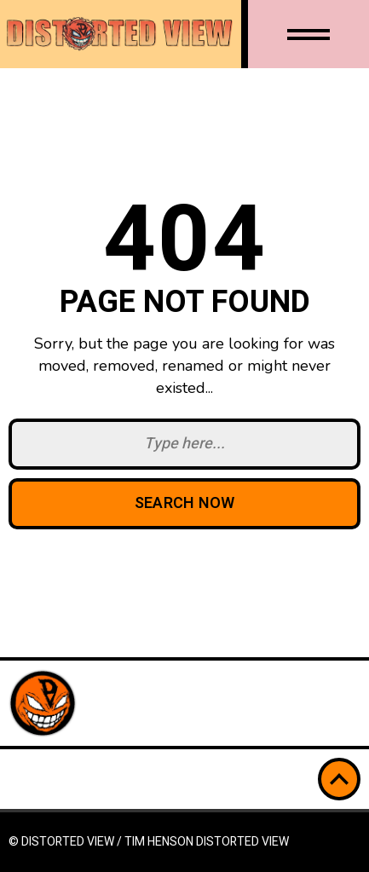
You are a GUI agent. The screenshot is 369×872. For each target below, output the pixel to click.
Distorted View (242, 842)
